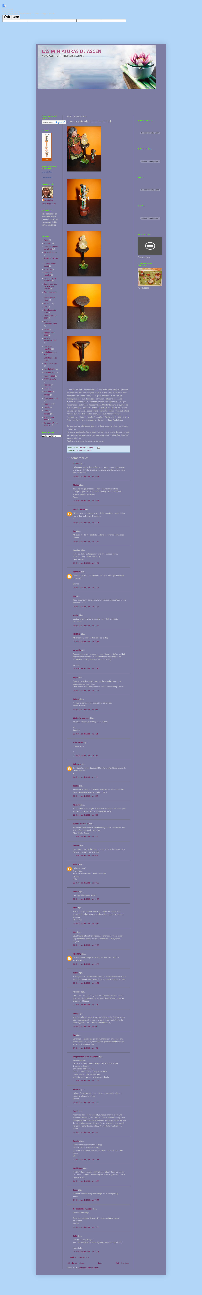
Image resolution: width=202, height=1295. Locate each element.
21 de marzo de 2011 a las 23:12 (86, 669)
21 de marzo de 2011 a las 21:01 (86, 522)
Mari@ (75, 1014)
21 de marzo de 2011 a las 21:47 (86, 588)
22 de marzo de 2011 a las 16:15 (86, 924)
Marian (76, 485)
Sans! (75, 1111)
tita (74, 596)
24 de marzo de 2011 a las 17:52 (86, 1200)
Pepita (75, 678)
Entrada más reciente (76, 1263)
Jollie (75, 1236)
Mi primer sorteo (51, 364)
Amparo (76, 1090)
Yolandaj (76, 805)
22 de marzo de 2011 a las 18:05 (86, 964)
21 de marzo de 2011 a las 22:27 (86, 607)
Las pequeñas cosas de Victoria (85, 1057)
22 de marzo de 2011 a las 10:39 (86, 883)
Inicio (100, 1263)
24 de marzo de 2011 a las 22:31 (86, 1252)
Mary (75, 908)
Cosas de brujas (50, 252)
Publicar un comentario (79, 1258)
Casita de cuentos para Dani (51, 248)
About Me (77, 954)
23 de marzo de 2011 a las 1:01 (85, 1048)
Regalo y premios (51, 398)
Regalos (47, 404)
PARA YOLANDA (50, 379)
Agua (46, 240)
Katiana (76, 699)
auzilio (75, 973)
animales (47, 243)
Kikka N (76, 864)
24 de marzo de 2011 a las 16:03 (86, 1181)
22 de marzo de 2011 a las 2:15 (85, 756)
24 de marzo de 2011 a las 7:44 (85, 1132)
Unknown (77, 572)
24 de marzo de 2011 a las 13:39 (86, 1160)
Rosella (76, 1141)
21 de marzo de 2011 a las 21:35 (86, 542)
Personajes (48, 392)
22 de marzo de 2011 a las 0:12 (85, 709)
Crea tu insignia (47, 177)
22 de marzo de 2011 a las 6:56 (85, 815)
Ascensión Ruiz (47, 172)
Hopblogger (78, 1168)
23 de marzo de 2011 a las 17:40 (86, 1102)
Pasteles (47, 385)
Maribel (76, 846)
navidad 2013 (49, 376)
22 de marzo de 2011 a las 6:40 (85, 796)
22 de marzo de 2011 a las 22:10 (86, 1005)
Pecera (47, 388)
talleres (47, 407)
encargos (48, 269)
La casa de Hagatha (83, 450)
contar (75, 615)
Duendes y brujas (51, 258)
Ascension (49, 200)
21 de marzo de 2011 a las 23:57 (86, 691)
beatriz (76, 786)
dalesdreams (78, 743)
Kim (74, 932)
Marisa (76, 892)
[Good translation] (6, 17)
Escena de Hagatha (48, 274)
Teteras (47, 414)
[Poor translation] (15, 17)
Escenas (47, 304)
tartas (46, 411)
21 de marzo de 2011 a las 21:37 (86, 563)
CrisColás (77, 650)
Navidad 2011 (49, 369)
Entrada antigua (122, 1263)
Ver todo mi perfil (49, 204)
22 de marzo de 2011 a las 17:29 (86, 945)
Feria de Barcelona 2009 (50, 323)
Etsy (45, 307)
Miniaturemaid (79, 510)
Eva (74, 531)
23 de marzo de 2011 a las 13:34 (86, 1081)
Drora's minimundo (81, 824)
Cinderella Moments (81, 718)
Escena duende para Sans (50, 279)
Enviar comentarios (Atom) (88, 1268)
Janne (75, 1190)
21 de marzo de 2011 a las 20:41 (86, 476)
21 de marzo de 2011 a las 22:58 (86, 642)
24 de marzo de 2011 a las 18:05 (86, 1227)
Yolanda (76, 463)
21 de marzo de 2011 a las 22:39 (86, 625)
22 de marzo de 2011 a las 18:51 (86, 983)
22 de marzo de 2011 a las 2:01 (85, 734)
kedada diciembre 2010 (50, 339)
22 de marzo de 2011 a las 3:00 (85, 777)
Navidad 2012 (49, 373)
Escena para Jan (50, 292)
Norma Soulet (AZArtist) (82, 1209)
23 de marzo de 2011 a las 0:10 (85, 1027)
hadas (46, 330)
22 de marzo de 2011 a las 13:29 (86, 899)
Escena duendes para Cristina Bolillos (50, 286)
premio (47, 395)
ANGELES (76, 634)
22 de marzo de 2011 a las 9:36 (85, 856)
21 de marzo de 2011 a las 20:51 (86, 501)
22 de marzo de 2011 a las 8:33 (85, 837)
